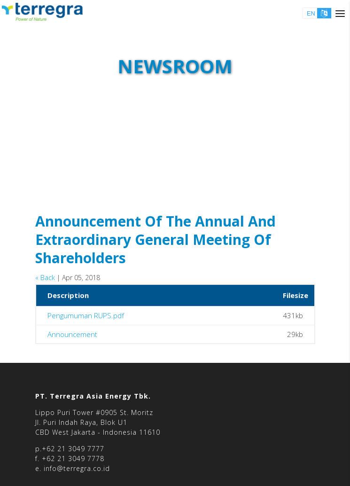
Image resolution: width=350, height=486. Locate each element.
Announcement (72, 335)
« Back (45, 277)
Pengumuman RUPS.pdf (85, 316)
